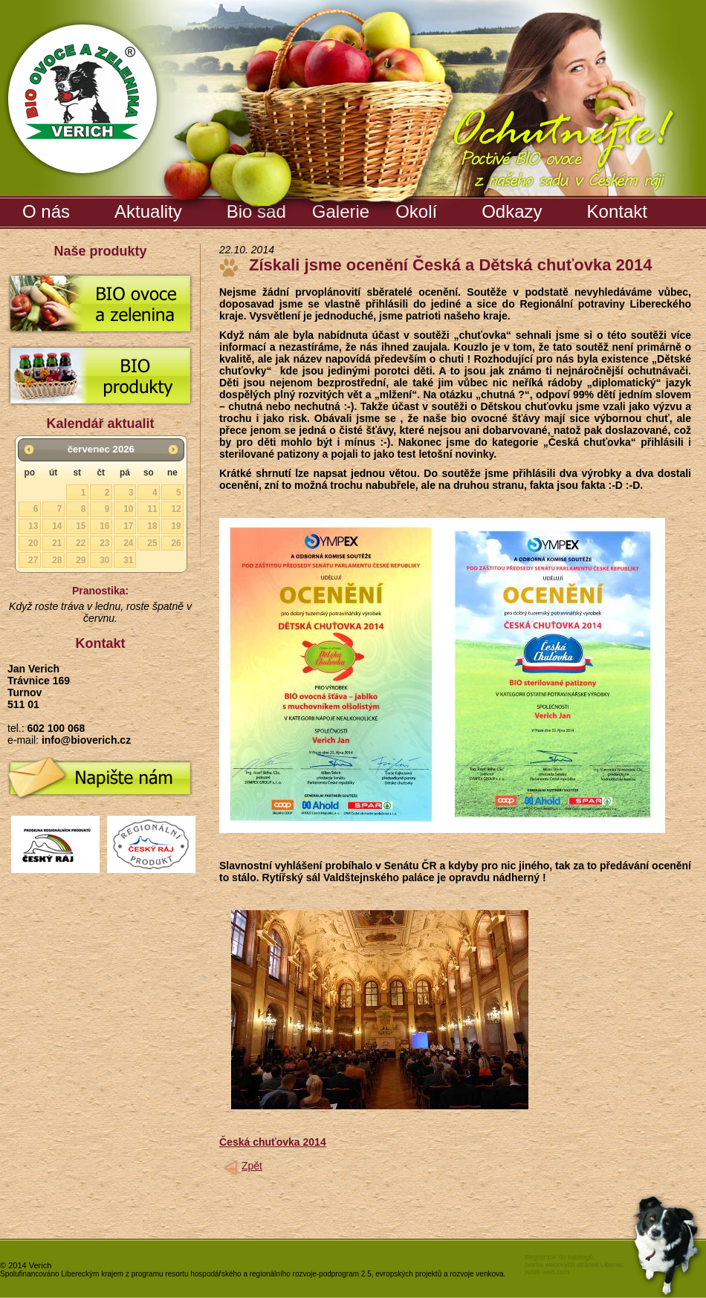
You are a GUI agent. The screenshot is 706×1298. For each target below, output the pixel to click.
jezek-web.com (547, 1272)
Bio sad (258, 208)
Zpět (252, 1166)
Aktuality (148, 211)
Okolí (416, 211)
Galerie (342, 208)
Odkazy (512, 211)
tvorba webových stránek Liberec (574, 1264)
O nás (46, 211)
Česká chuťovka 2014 (272, 1142)
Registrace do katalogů (559, 1257)
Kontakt (617, 211)
